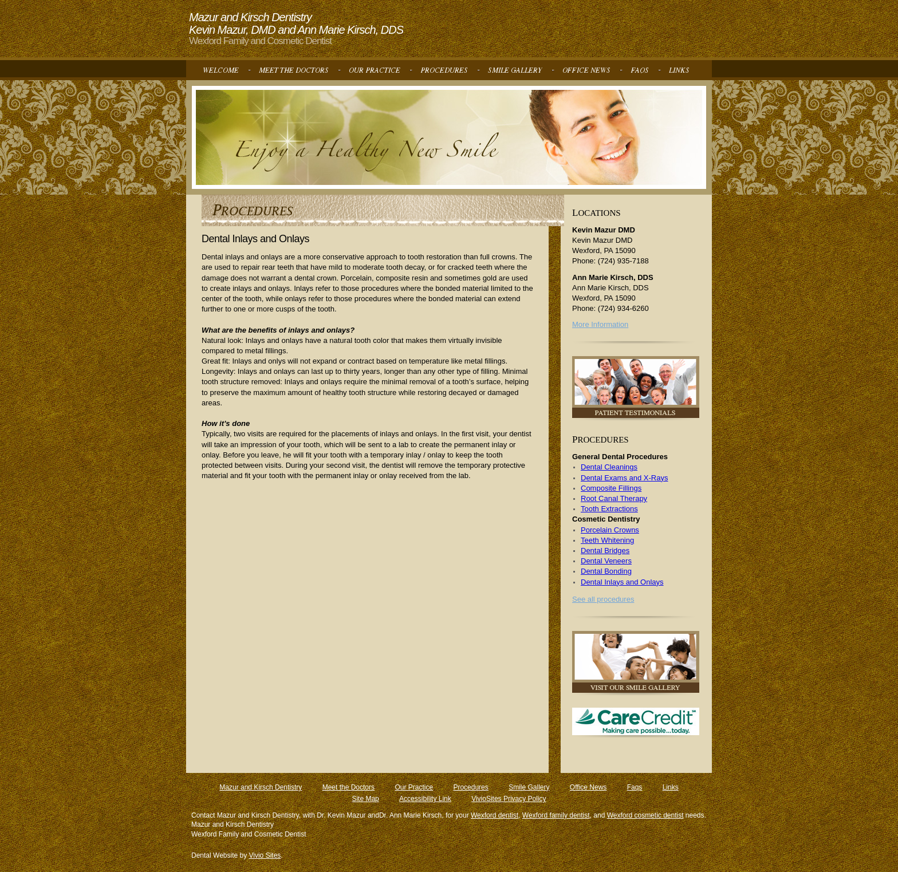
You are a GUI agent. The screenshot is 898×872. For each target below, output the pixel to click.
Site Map (365, 799)
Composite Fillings (611, 488)
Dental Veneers (606, 561)
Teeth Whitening (607, 540)
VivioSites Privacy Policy (508, 799)
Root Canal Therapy (614, 498)
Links (671, 787)
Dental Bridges (605, 550)
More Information (600, 324)
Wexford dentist (494, 815)
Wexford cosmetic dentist (645, 815)
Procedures (470, 787)
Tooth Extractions (609, 508)
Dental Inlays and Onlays (622, 582)
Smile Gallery (529, 787)
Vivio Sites (265, 855)
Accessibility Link (425, 799)
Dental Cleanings (609, 467)
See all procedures (603, 599)
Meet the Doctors (348, 787)
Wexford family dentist (556, 815)
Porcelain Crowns (610, 530)
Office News (588, 787)
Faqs (635, 787)
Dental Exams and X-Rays (624, 478)
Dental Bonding (606, 571)
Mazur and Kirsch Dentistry (260, 787)
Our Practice (414, 787)
